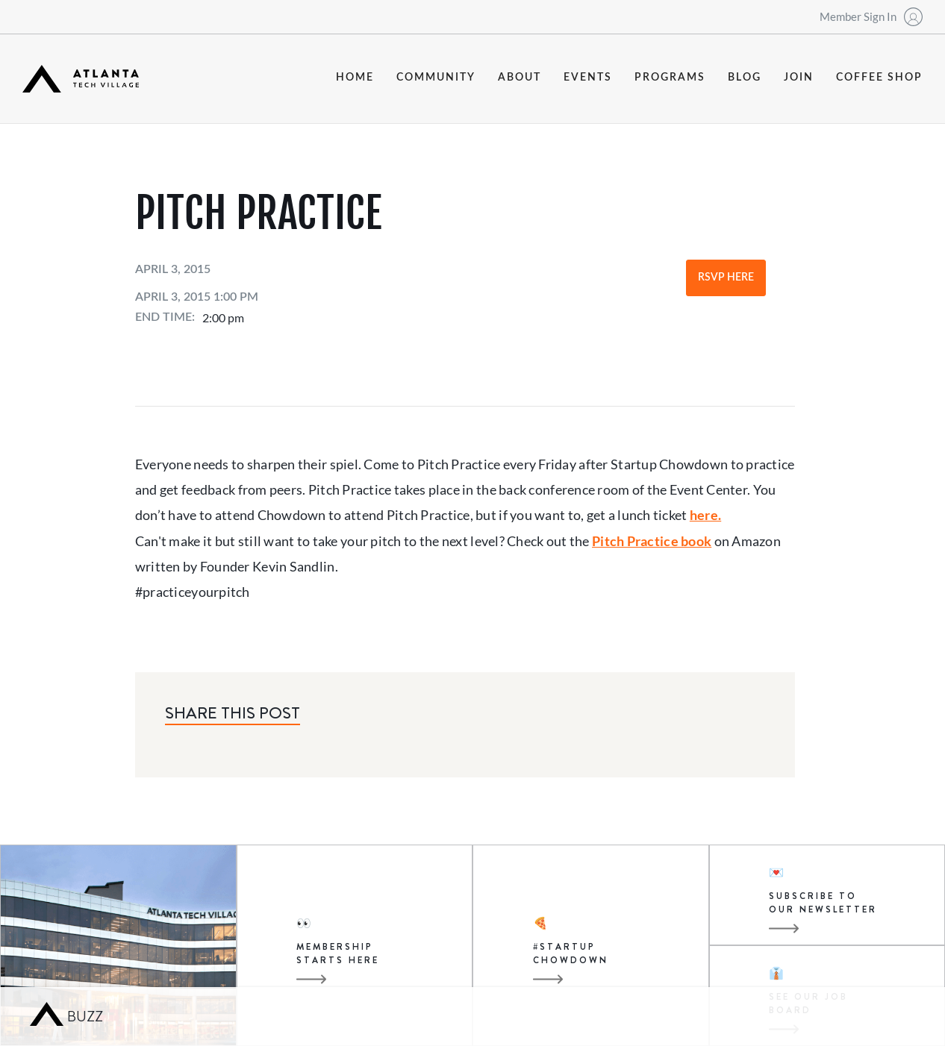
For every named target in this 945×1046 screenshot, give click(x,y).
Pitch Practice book (651, 541)
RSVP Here (726, 277)
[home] (80, 79)
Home (355, 77)
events (588, 77)
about (519, 77)
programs (669, 77)
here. (705, 515)
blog (744, 77)
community (435, 77)
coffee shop (879, 77)
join (799, 77)
